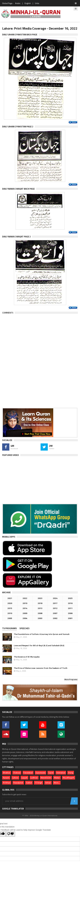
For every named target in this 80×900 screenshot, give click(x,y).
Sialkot (29, 782)
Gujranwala (40, 772)
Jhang (70, 772)
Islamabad (60, 772)
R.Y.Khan (6, 782)
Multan (57, 777)
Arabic (17, 3)
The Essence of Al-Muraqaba (27, 656)
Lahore (15, 777)
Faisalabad (28, 772)
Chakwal (16, 772)
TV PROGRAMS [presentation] (9, 628)
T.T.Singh (38, 782)
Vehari (48, 782)
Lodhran (34, 777)
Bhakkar (6, 772)
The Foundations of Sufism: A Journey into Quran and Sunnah (41, 634)
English (28, 3)
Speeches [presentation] (24, 628)
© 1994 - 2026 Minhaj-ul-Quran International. (40, 815)
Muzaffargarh (68, 777)
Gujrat (50, 772)
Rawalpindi (18, 782)
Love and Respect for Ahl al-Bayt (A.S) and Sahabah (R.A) (39, 645)
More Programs (70, 679)
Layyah (24, 777)
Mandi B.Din (46, 777)
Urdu (37, 3)
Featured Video (10, 455)
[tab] (10, 629)
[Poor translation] (10, 834)
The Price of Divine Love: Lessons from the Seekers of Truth (40, 668)
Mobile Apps (8, 536)
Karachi (6, 777)
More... (57, 782)
